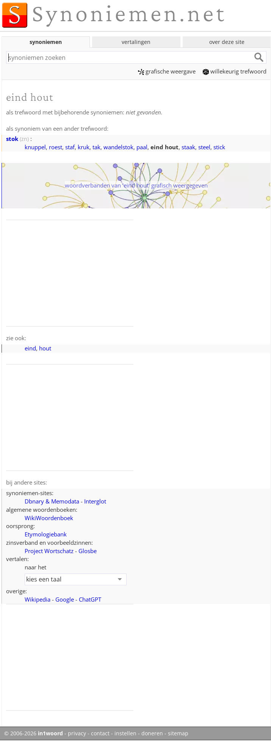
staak (188, 147)
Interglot (95, 501)
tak (96, 147)
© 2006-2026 (33, 733)
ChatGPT (90, 599)
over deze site (226, 41)
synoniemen (46, 41)
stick (219, 147)
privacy (77, 733)
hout (45, 348)
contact (100, 733)
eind (30, 348)
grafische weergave (167, 71)
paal (141, 147)
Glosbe (87, 551)
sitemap (178, 733)
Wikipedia (37, 599)
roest (55, 147)
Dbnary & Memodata (52, 501)
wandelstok (118, 147)
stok (12, 138)
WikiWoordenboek (49, 518)
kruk (83, 147)
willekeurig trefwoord (234, 71)
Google (64, 599)
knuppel (35, 147)
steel (204, 147)
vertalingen (136, 41)
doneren (152, 733)
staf (70, 147)
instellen (125, 733)
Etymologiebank (46, 534)
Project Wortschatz (49, 551)
